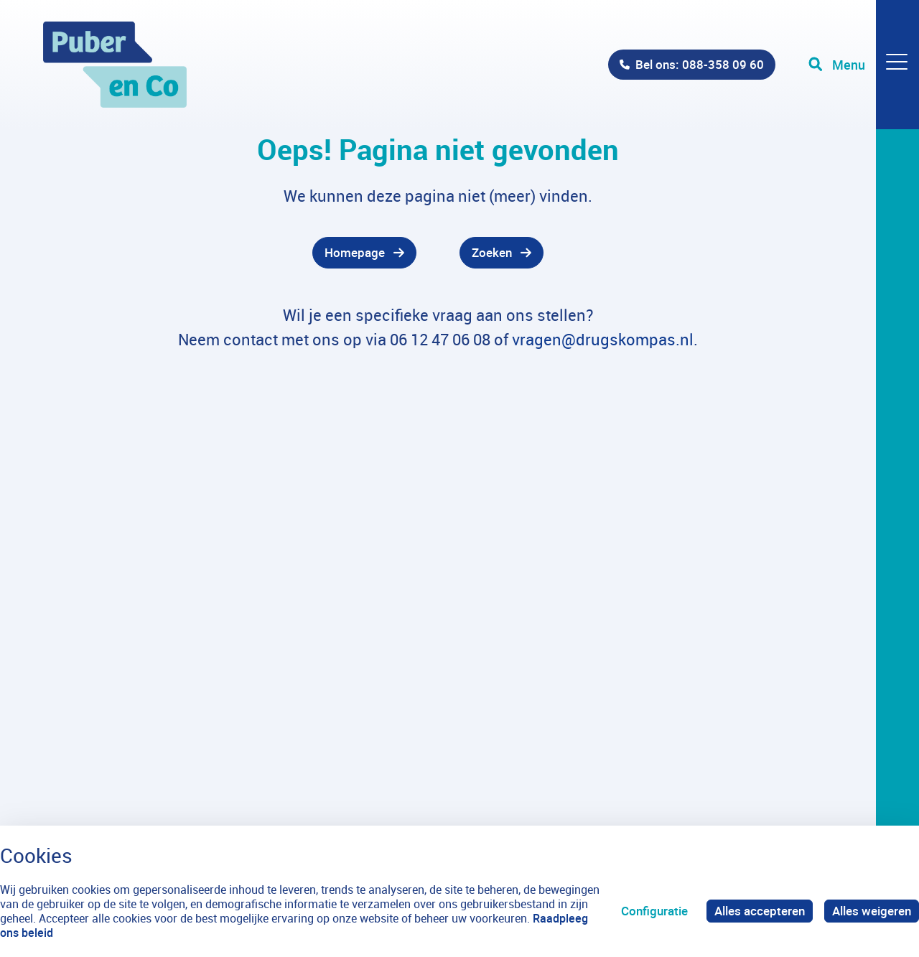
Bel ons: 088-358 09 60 (699, 64)
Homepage (355, 252)
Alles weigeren (871, 910)
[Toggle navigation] (863, 64)
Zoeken (492, 252)
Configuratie (654, 910)
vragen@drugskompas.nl (603, 339)
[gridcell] (229, 253)
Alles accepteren (759, 910)
